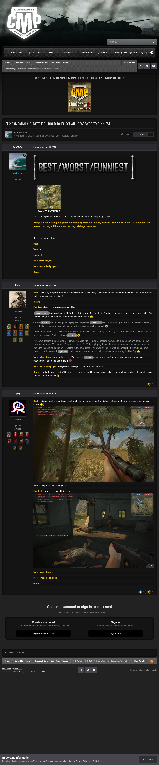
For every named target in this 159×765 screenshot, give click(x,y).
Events (50, 52)
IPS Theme (6, 669)
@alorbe (45, 322)
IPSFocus (18, 669)
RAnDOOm (22, 132)
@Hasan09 (96, 322)
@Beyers (72, 335)
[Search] (121, 42)
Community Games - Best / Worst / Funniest (57, 136)
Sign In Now (115, 633)
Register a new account (43, 633)
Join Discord (84, 52)
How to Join (15, 52)
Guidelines (97, 761)
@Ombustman (42, 313)
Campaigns (34, 52)
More (102, 52)
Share (125, 134)
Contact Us (31, 671)
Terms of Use (39, 761)
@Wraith (63, 351)
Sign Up (143, 52)
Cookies (42, 671)
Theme (6, 671)
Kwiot (17, 285)
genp (17, 393)
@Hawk (88, 357)
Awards (66, 52)
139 (18, 317)
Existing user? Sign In (126, 52)
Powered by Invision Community (143, 670)
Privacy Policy (18, 671)
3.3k (18, 179)
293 (18, 426)
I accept (147, 759)
